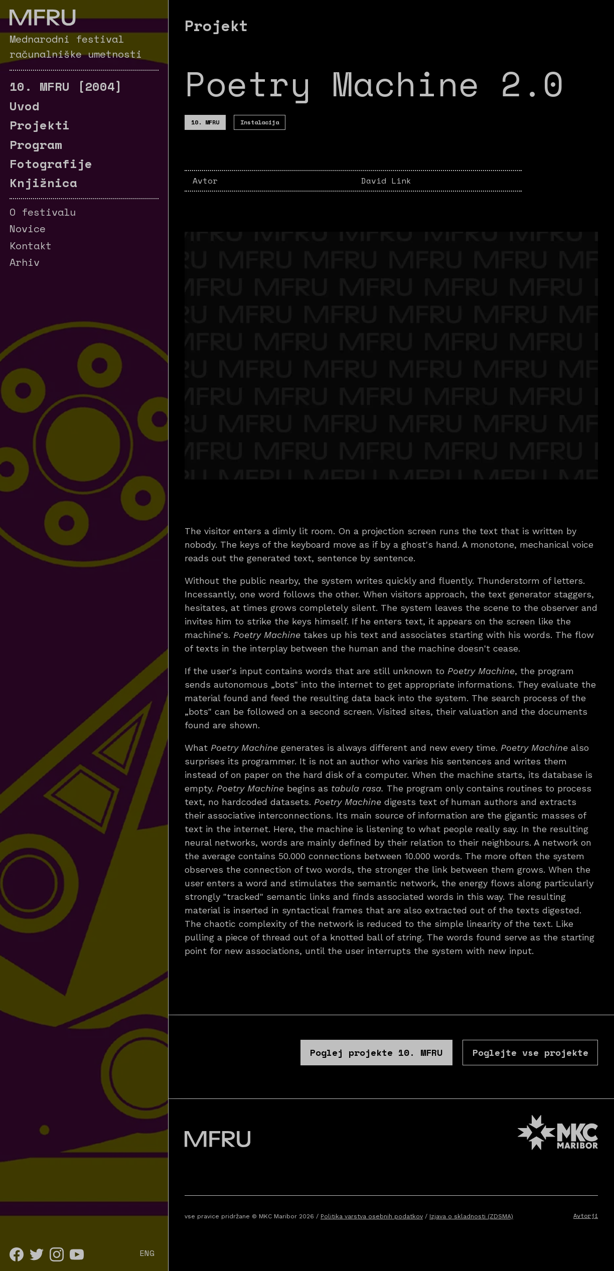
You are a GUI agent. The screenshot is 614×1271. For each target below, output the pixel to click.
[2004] (66, 86)
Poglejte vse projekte (506, 1057)
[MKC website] (558, 1146)
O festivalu (43, 212)
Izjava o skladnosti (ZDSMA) (471, 1228)
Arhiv (25, 262)
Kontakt (31, 245)
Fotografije (51, 163)
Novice (28, 228)
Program (36, 144)
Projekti (40, 125)
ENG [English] (147, 1253)
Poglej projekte (301, 1057)
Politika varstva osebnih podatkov (372, 1228)
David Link (386, 181)
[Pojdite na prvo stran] (42, 18)
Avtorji (585, 1227)
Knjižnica (43, 183)
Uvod (25, 106)
